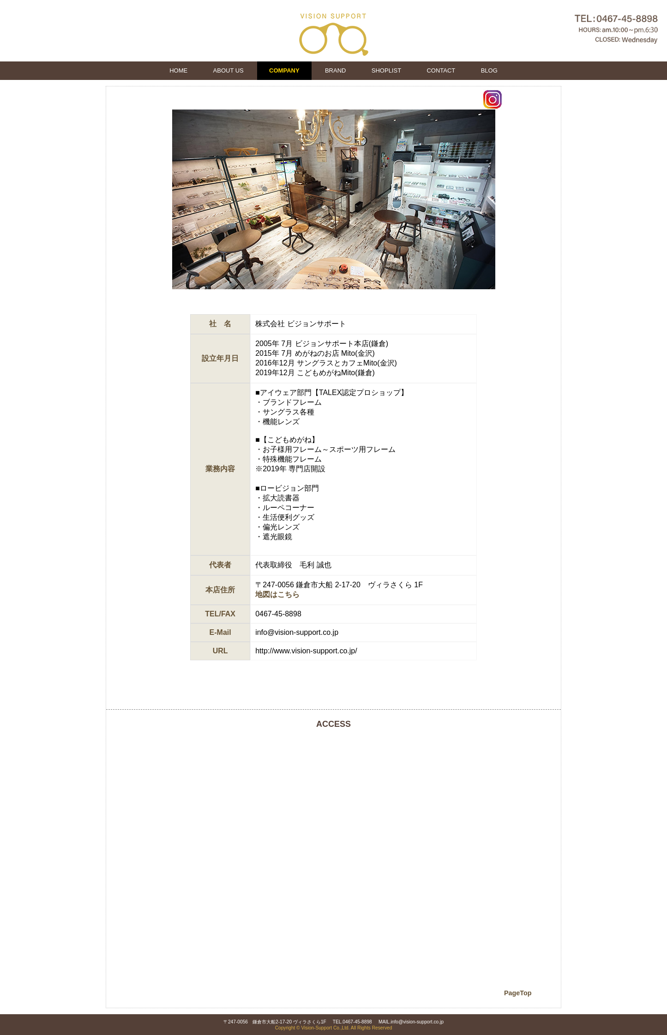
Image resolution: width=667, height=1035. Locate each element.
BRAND (335, 70)
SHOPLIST (386, 70)
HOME (178, 70)
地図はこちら (277, 594)
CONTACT (441, 70)
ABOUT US (228, 70)
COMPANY (284, 70)
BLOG (489, 70)
